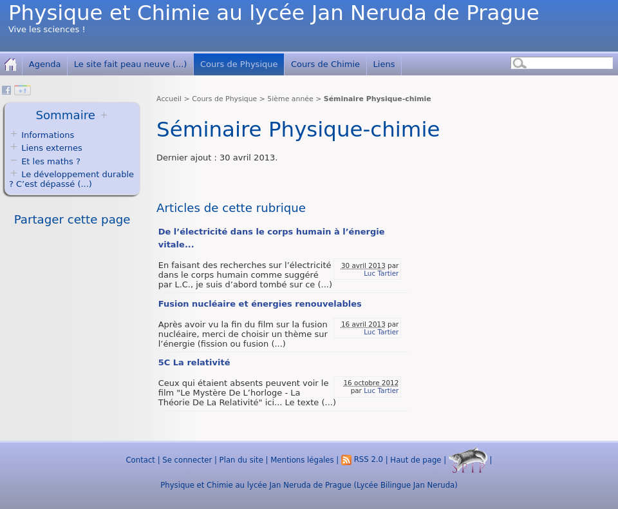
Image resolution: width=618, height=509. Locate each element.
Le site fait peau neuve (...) (130, 64)
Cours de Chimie (325, 64)
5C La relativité (194, 362)
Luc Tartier (381, 273)
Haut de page (415, 459)
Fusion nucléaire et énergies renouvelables (260, 304)
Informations (47, 135)
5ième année (290, 99)
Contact (140, 459)
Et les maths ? (44, 161)
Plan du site (241, 459)
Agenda (45, 64)
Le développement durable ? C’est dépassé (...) (71, 179)
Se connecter (187, 459)
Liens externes (51, 148)
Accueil (169, 99)
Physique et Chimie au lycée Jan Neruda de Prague (273, 13)
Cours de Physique (239, 64)
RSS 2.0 (362, 459)
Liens (384, 64)
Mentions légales (301, 459)
